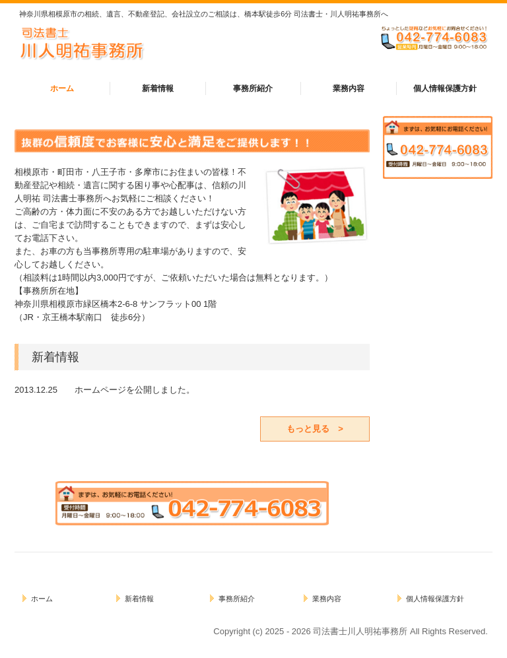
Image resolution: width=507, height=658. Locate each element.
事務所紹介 (253, 88)
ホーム (62, 88)
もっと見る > (315, 429)
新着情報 (158, 88)
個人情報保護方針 (445, 88)
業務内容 (348, 88)
